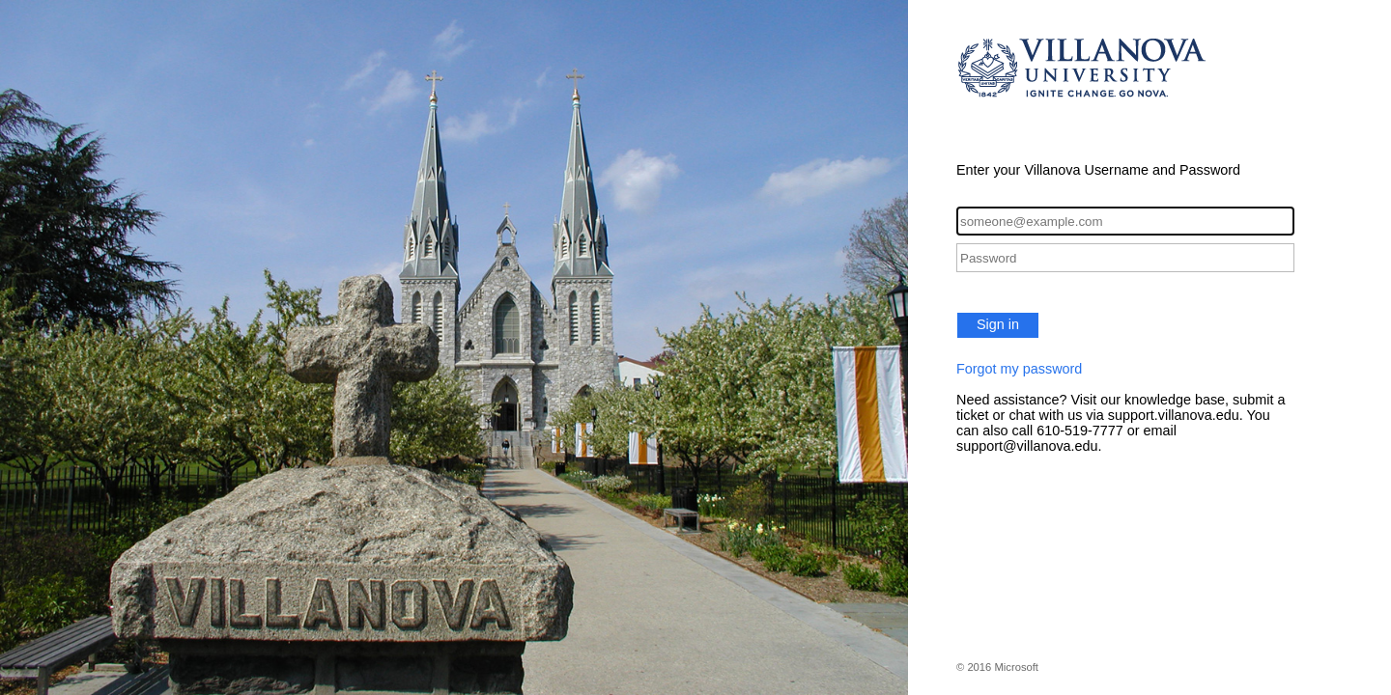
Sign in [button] (998, 324)
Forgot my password (1019, 368)
